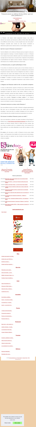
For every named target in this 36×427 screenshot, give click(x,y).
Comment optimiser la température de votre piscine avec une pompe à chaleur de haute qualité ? (27, 171)
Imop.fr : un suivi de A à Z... (7, 305)
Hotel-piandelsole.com (13, 357)
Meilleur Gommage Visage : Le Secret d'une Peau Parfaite (16, 184)
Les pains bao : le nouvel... (7, 302)
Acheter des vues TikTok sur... (7, 259)
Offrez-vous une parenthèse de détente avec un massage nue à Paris (6, 170)
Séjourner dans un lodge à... (7, 288)
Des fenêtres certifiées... (6, 297)
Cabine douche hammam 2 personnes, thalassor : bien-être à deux (17, 202)
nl (20, 359)
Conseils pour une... (5, 291)
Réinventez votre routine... (7, 269)
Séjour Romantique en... (6, 283)
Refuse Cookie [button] (8, 422)
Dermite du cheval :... (6, 261)
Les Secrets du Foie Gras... (7, 329)
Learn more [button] (12, 419)
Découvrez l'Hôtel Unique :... (7, 286)
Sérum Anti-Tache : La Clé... (7, 272)
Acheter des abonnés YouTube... (8, 256)
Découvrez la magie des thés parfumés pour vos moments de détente (17, 193)
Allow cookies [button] (17, 422)
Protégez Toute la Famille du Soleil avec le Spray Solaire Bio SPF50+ (16, 187)
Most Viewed (19, 357)
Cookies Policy (24, 357)
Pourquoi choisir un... (6, 318)
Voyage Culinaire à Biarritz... (7, 332)
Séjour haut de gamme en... (7, 340)
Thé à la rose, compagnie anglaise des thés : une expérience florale (16, 199)
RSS (29, 357)
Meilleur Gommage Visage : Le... (8, 275)
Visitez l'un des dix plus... (6, 343)
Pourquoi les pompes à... (6, 313)
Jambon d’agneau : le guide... (7, 326)
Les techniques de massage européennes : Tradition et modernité (15, 196)
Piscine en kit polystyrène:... (7, 316)
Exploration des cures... (6, 354)
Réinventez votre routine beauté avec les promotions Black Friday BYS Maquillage (16, 179)
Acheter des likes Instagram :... (7, 264)
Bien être (17, 19)
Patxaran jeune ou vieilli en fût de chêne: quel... (17, 21)
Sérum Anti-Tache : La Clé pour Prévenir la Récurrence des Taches (16, 182)
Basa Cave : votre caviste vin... (7, 324)
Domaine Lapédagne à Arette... (7, 337)
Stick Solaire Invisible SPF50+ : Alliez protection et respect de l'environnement (17, 205)
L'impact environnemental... (7, 310)
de (15, 359)
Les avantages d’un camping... (7, 345)
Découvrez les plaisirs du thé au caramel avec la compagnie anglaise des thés (16, 190)
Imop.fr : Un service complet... (7, 299)
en (17, 359)
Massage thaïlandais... (6, 351)
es (18, 359)
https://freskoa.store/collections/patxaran (16, 121)
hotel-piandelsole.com (17, 18)
